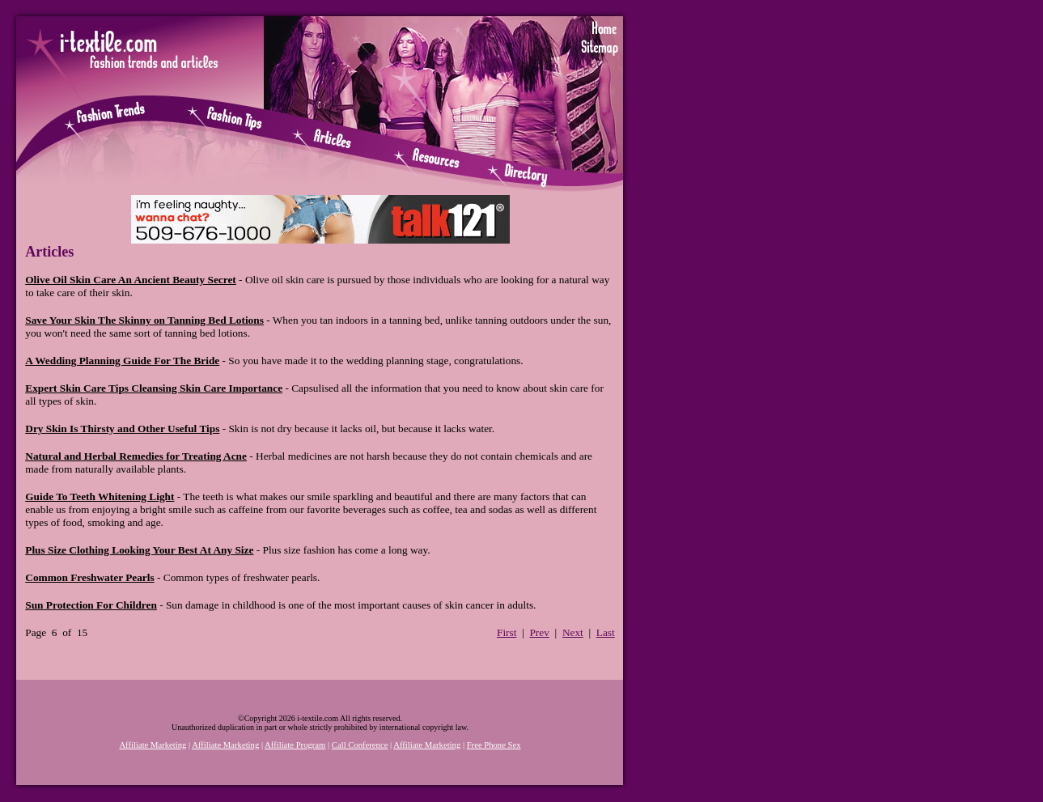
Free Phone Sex (494, 744)
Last (605, 632)
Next (572, 632)
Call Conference (360, 744)
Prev (539, 632)
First (506, 632)
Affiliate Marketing (152, 744)
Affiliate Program (295, 744)
